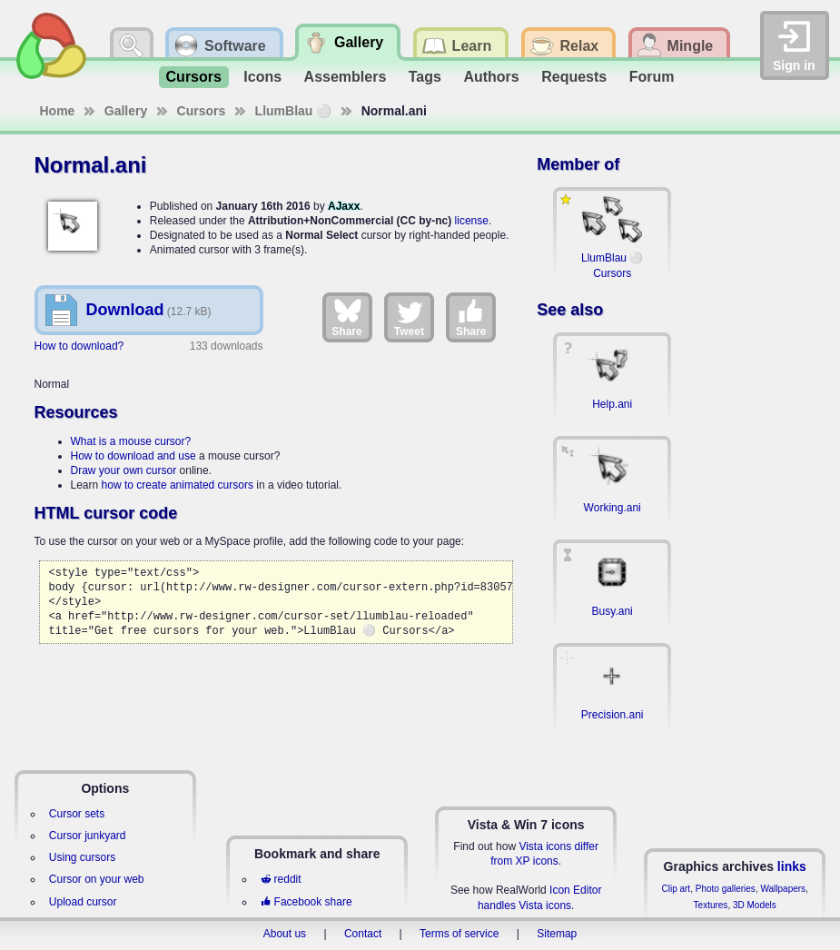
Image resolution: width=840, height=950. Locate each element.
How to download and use (133, 456)
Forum (652, 76)
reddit (281, 879)
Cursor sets (76, 813)
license (472, 220)
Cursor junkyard (87, 835)
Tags (425, 76)
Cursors (194, 76)
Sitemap (557, 933)
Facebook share (306, 902)
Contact (362, 933)
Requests (574, 76)
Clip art (675, 889)
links (791, 866)
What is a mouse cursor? (131, 441)
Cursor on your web (96, 879)
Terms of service (459, 933)
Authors (491, 76)
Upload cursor (83, 902)
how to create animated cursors (177, 485)
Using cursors (82, 857)
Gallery (125, 111)
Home (57, 111)
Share (346, 317)
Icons (262, 76)
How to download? (79, 346)
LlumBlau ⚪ (293, 111)
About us (284, 933)
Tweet (409, 317)
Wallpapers (782, 889)
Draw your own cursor (124, 470)
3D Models (754, 905)
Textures (711, 905)
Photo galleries (726, 889)
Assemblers (345, 76)
